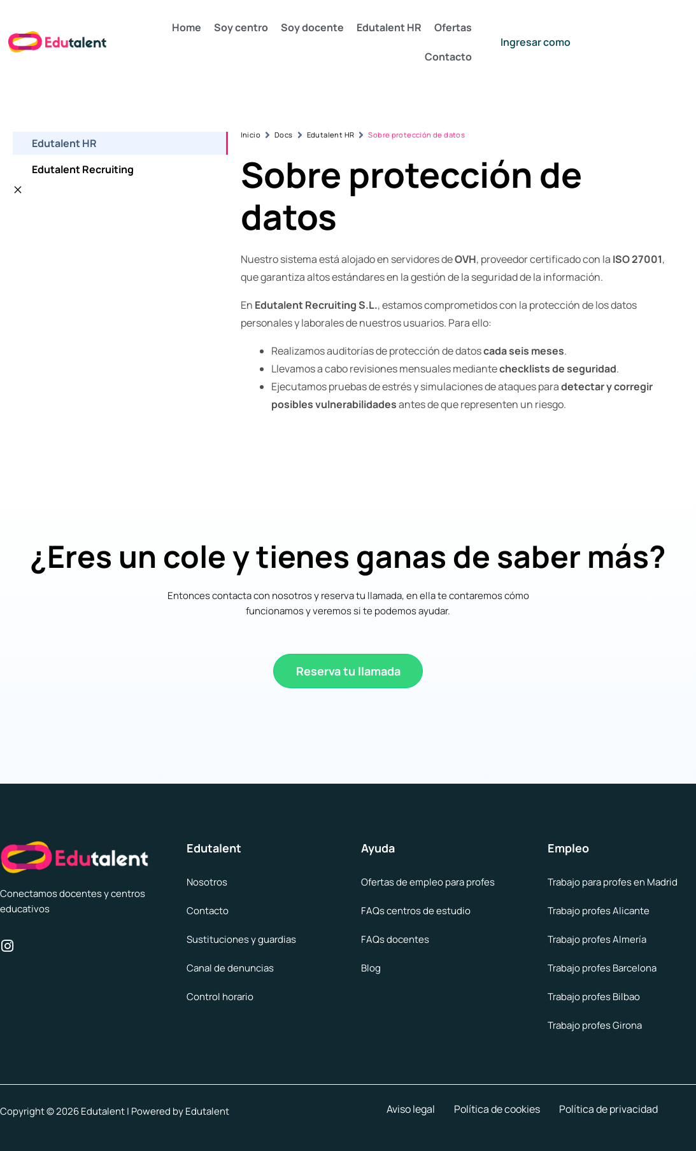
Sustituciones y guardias (241, 939)
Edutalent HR (389, 27)
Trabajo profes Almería (597, 939)
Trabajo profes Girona (595, 1025)
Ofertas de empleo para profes (428, 882)
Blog (371, 968)
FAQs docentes (395, 939)
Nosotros (207, 882)
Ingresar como (536, 42)
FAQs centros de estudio (416, 910)
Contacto (448, 57)
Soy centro (241, 27)
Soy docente (312, 27)
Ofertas (453, 27)
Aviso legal (411, 1109)
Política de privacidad (608, 1109)
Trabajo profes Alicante (599, 910)
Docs (283, 134)
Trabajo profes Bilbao (594, 996)
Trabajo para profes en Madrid (613, 882)
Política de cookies (497, 1109)
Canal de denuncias (230, 968)
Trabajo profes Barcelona (602, 968)
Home (186, 27)
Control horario (220, 996)
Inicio (250, 134)
